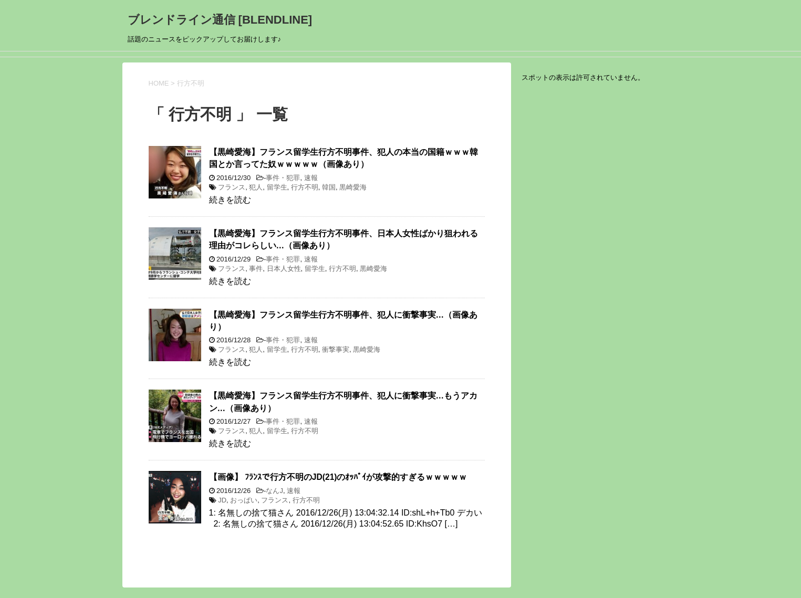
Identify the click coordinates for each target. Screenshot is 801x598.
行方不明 (304, 187)
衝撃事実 (335, 349)
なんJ (274, 491)
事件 (256, 268)
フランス (231, 187)
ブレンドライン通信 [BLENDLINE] (220, 19)
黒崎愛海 (353, 187)
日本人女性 (284, 268)
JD (222, 500)
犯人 (256, 187)
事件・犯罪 (283, 178)
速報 (311, 178)
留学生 (277, 187)
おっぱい (243, 500)
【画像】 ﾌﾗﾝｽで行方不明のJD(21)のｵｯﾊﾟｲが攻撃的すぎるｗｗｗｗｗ (338, 477)
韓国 (329, 187)
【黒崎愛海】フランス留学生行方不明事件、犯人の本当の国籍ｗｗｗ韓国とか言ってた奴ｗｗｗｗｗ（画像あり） (343, 158)
